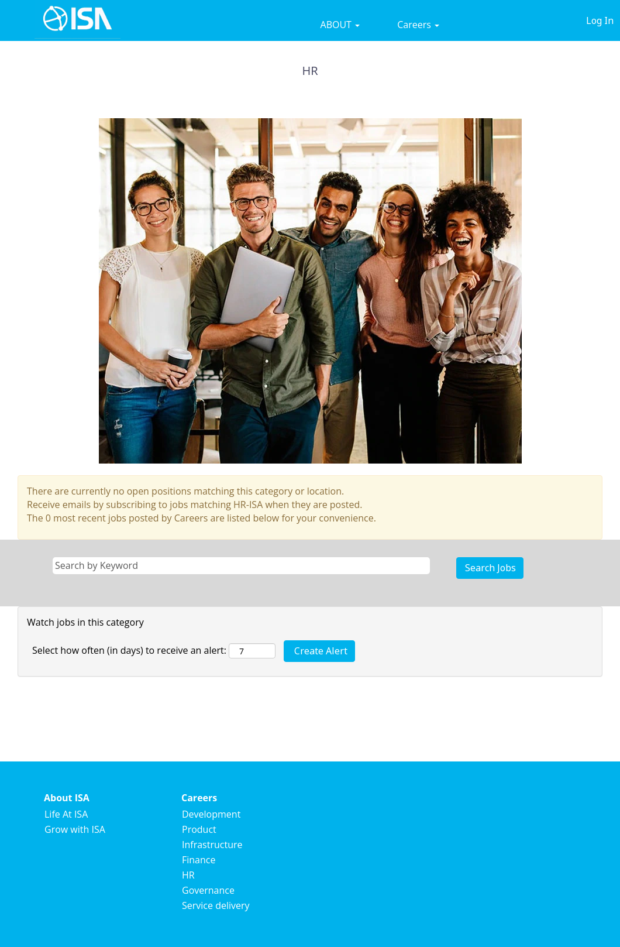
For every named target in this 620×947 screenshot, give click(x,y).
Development (211, 814)
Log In (600, 20)
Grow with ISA (74, 829)
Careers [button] (418, 24)
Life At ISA (66, 814)
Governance (208, 890)
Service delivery (216, 905)
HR (188, 875)
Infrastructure (212, 844)
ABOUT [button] (340, 24)
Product (199, 829)
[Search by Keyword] (241, 565)
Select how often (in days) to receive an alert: (129, 650)
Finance (198, 860)
